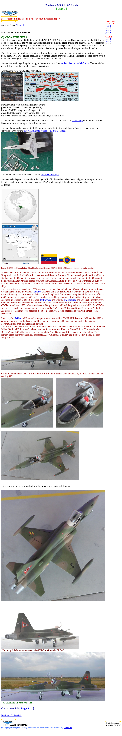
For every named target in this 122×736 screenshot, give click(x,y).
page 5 (108, 39)
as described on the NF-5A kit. (75, 63)
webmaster (68, 728)
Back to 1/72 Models (11, 715)
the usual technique (50, 174)
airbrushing (77, 120)
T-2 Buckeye (70, 300)
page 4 (108, 32)
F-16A (18, 318)
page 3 (108, 30)
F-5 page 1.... (21, 25)
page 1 (108, 26)
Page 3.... (26, 708)
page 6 (108, 41)
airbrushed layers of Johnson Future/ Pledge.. (45, 130)
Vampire (37, 291)
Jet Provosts (45, 300)
